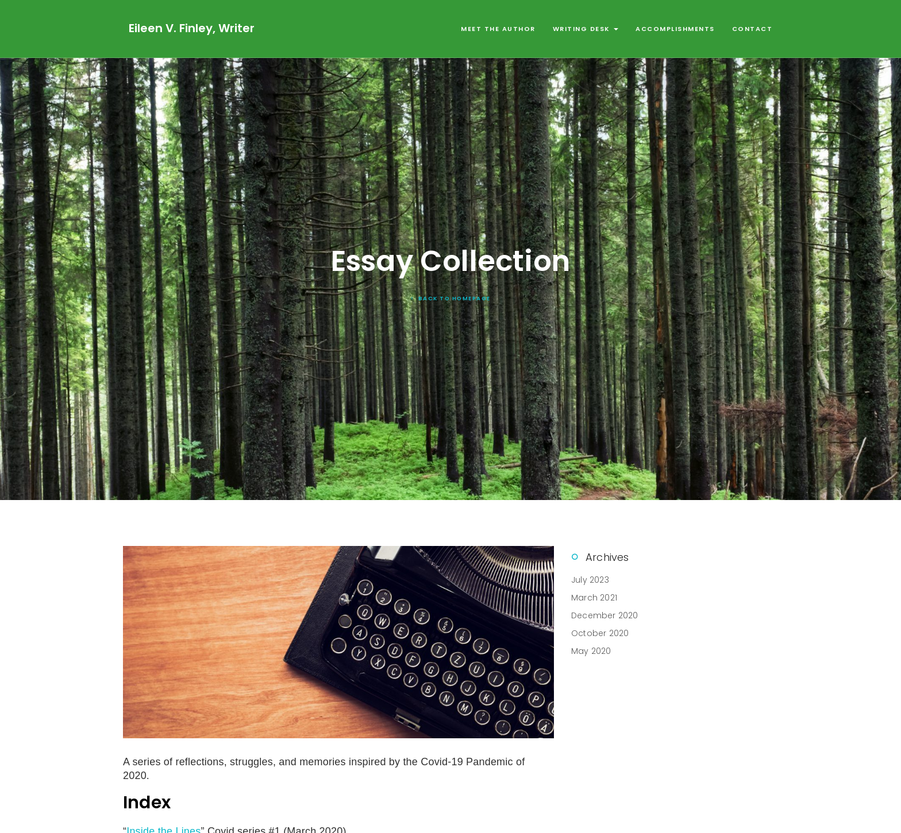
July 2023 (590, 580)
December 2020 (604, 615)
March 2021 (594, 597)
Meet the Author (498, 28)
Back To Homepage (451, 298)
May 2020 (591, 651)
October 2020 (600, 633)
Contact (752, 28)
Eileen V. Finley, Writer (192, 28)
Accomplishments (675, 28)
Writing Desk (586, 28)
